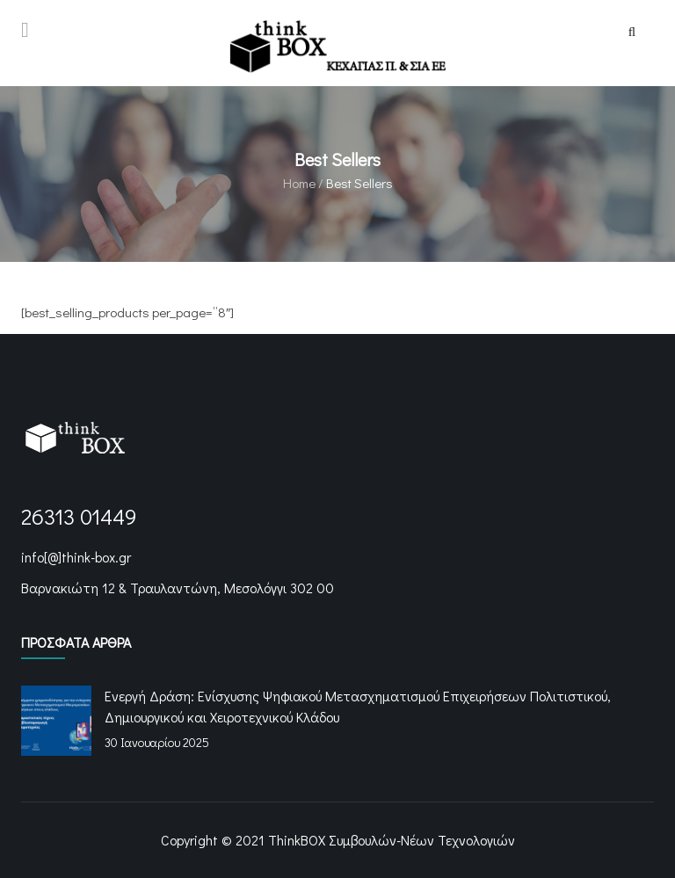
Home (299, 183)
